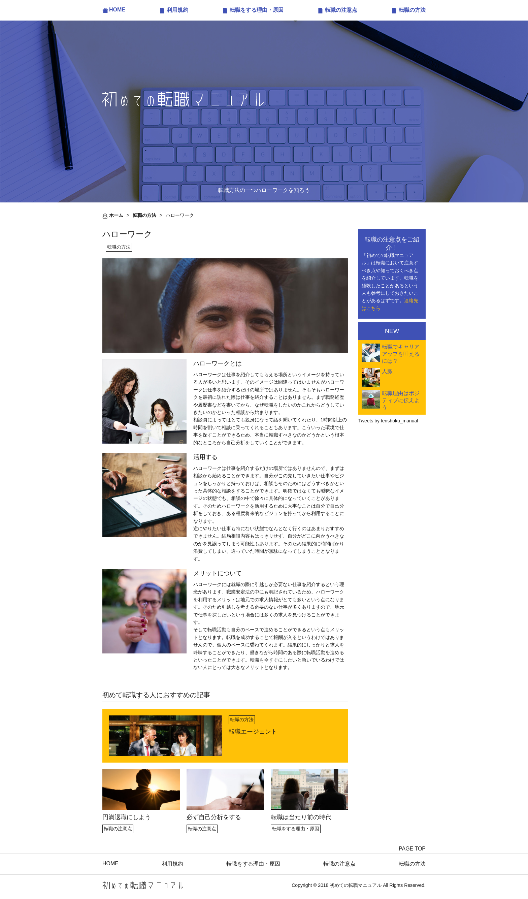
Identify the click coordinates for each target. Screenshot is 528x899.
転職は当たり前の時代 (301, 817)
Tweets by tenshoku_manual (388, 420)
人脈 (387, 371)
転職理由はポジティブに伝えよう (401, 400)
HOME (117, 9)
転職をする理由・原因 (257, 10)
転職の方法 (412, 10)
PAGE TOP (412, 849)
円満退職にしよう (126, 817)
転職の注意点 (341, 10)
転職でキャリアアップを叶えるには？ (401, 354)
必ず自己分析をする (214, 817)
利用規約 (177, 10)
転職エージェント (253, 731)
